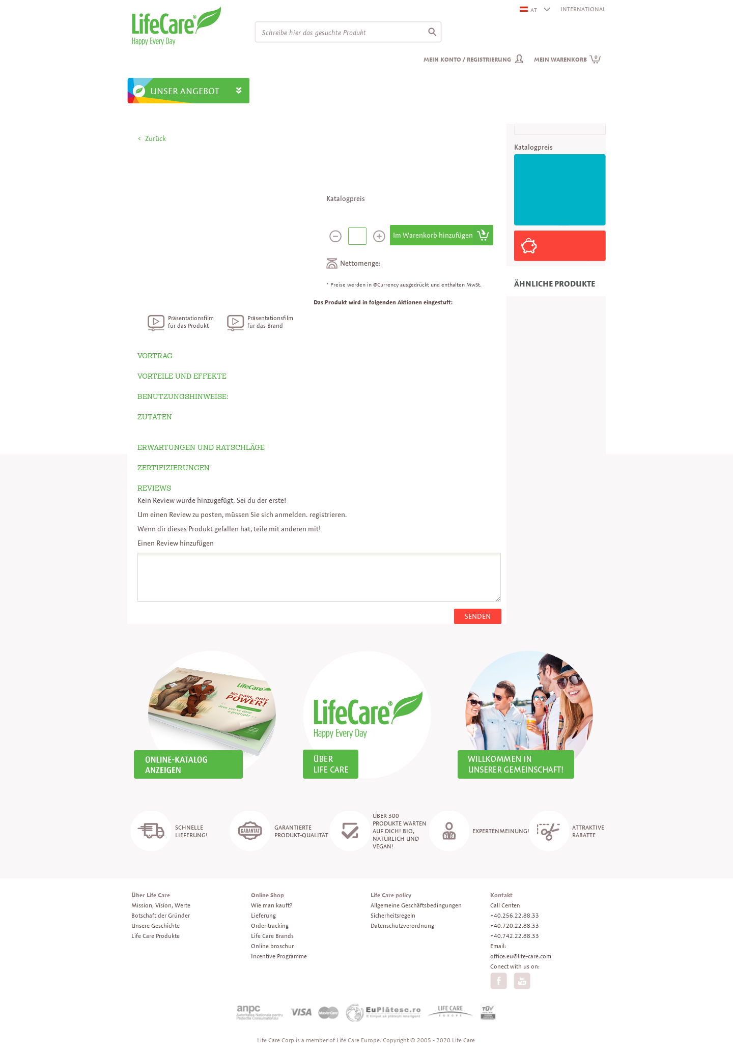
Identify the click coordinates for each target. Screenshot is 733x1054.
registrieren (327, 514)
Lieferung (263, 915)
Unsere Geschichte (155, 925)
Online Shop (267, 895)
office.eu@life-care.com (520, 956)
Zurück (155, 138)
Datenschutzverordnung (402, 925)
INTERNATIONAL (583, 9)
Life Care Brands (272, 935)
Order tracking (270, 925)
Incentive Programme (279, 956)
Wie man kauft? (271, 905)
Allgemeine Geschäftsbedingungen (416, 905)
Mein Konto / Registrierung (467, 59)
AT (529, 10)
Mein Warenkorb (567, 59)
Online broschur (272, 946)
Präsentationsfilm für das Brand (270, 321)
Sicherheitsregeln (393, 915)
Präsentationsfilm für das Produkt (191, 321)
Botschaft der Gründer (160, 915)
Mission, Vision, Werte (160, 905)
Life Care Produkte (155, 935)
